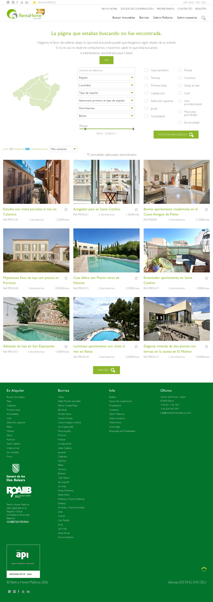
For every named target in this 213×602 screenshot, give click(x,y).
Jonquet (62, 452)
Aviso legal (114, 426)
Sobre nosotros (187, 17)
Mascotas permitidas (190, 113)
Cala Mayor (63, 477)
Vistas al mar (192, 85)
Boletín (201, 8)
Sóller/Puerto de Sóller (69, 401)
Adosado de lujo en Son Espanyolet (28, 346)
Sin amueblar (192, 122)
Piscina (188, 70)
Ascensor (190, 78)
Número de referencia (90, 70)
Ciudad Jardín (65, 443)
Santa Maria (63, 494)
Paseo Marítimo (66, 490)
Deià (60, 511)
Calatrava (11, 405)
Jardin (154, 108)
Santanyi (62, 503)
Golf (187, 93)
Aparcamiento (160, 70)
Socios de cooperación (137, 8)
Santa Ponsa (64, 533)
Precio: (83, 126)
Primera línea (159, 85)
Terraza (155, 78)
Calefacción (158, 93)
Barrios (144, 17)
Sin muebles (13, 452)
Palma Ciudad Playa (67, 405)
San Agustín (64, 482)
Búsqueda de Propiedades (122, 431)
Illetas (9, 426)
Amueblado (158, 116)
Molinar (10, 431)
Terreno (62, 469)
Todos (61, 397)
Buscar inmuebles (123, 17)
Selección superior (162, 101)
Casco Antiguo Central (69, 422)
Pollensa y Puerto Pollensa (71, 499)
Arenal (61, 515)
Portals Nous (64, 413)
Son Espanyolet (65, 426)
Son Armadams (66, 537)
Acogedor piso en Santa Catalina (96, 209)
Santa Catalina (13, 443)
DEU (203, 2)
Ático (9, 435)
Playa (9, 401)
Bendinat (62, 409)
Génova (62, 460)
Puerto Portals (65, 418)
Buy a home (109, 8)
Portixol (11, 439)
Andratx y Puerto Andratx (71, 507)
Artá (60, 524)
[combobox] (106, 78)
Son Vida (62, 528)
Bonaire (62, 473)
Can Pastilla (63, 520)
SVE (198, 2)
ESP (185, 2)
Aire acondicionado (193, 102)
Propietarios (165, 8)
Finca (9, 456)
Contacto (185, 8)
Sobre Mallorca (163, 17)
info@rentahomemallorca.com (175, 412)
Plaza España (64, 431)
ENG (191, 2)
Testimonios (115, 422)
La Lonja (62, 486)
